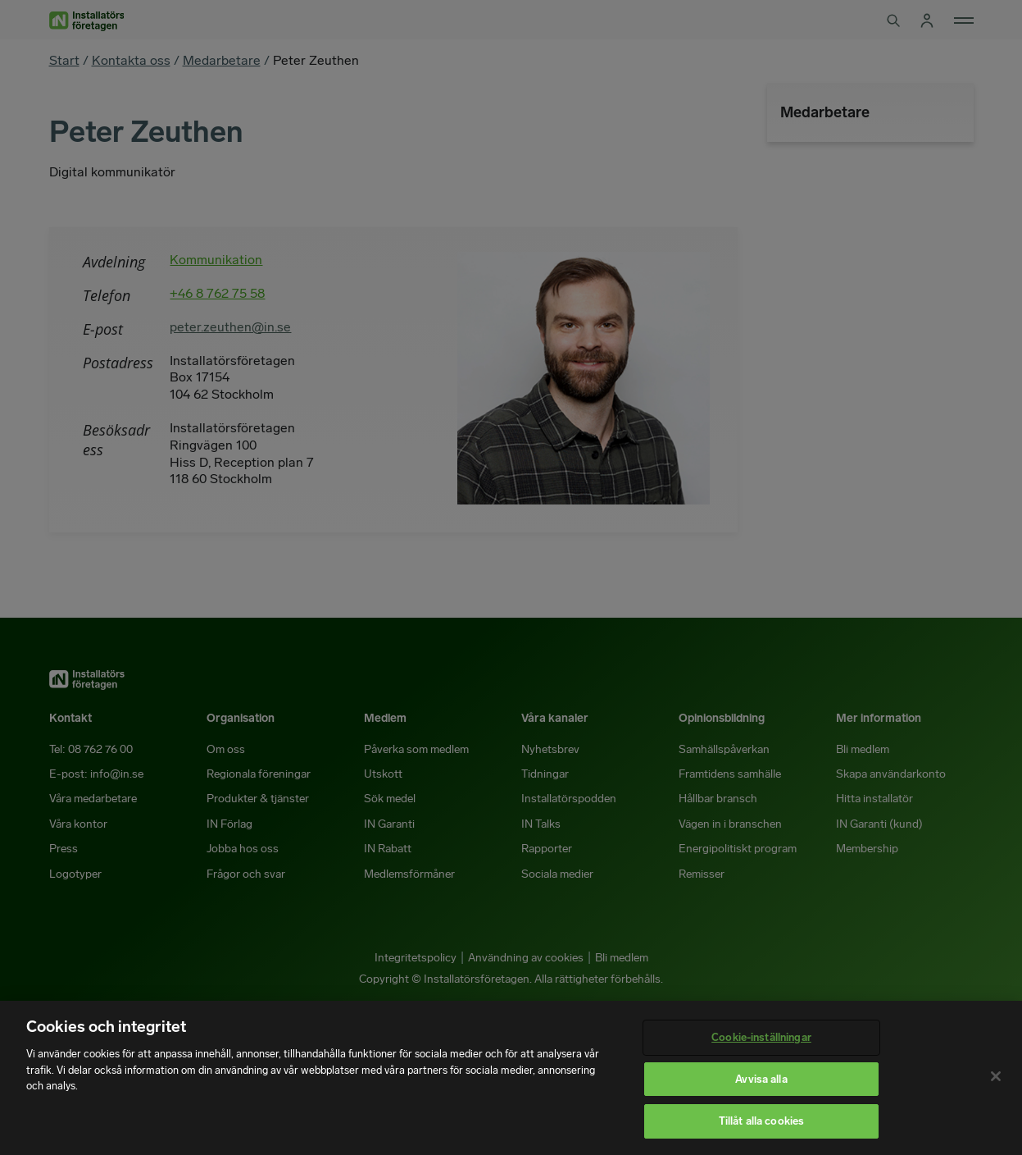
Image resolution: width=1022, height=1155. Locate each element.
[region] (511, 1078)
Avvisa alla (761, 1079)
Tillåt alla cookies (761, 1121)
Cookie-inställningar (761, 1037)
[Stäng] (996, 1076)
